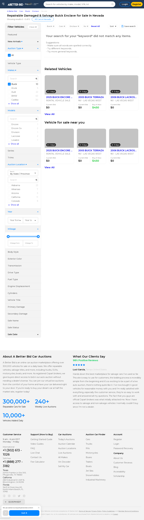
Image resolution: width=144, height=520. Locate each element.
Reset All (95, 26)
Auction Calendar (66, 444)
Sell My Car (63, 466)
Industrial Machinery (96, 480)
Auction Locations (67, 448)
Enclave (35, 11)
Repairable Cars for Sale (14, 406)
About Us (118, 458)
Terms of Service (85, 511)
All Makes (63, 457)
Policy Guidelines (108, 511)
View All (50, 114)
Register (117, 439)
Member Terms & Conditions (128, 511)
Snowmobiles (92, 475)
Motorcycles (92, 453)
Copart (115, 514)
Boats (89, 466)
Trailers (89, 462)
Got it (24, 513)
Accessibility (119, 472)
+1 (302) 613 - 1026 (12, 452)
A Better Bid (12, 11)
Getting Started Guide (41, 439)
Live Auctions (64, 453)
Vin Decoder (64, 462)
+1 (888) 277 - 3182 (13, 464)
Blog (115, 467)
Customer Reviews (122, 463)
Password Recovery (123, 448)
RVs (88, 448)
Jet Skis (89, 471)
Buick (27, 11)
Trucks (89, 444)
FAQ (33, 448)
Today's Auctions (66, 439)
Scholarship (119, 476)
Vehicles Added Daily (13, 420)
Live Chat (35, 453)
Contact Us (36, 457)
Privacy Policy (96, 511)
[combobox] (23, 173)
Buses (89, 457)
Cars (21, 11)
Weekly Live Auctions (45, 406)
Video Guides (37, 444)
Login (116, 444)
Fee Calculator (38, 462)
